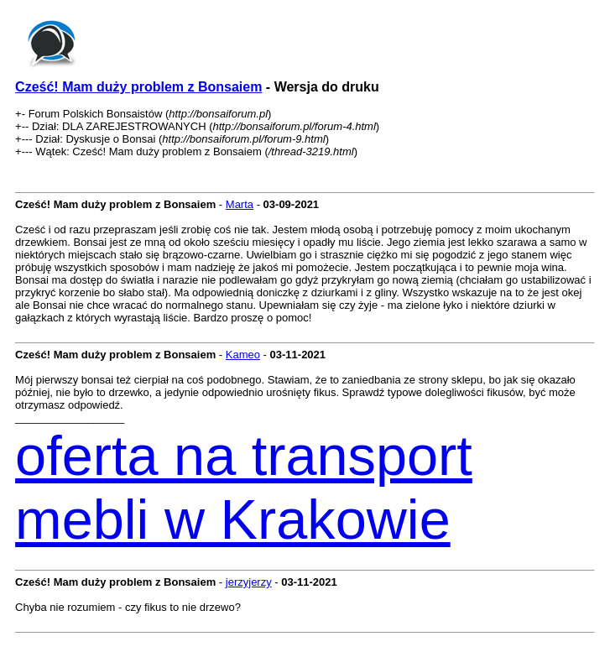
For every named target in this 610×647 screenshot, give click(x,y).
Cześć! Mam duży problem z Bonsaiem (138, 87)
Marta (239, 204)
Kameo (243, 354)
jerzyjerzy (249, 582)
